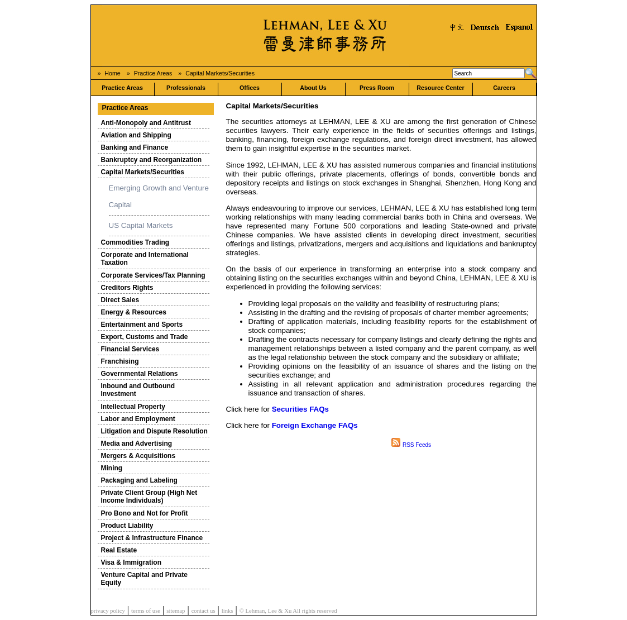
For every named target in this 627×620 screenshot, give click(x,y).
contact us (204, 611)
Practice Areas (153, 73)
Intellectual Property (133, 407)
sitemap (175, 611)
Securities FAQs (300, 409)
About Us (313, 87)
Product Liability (127, 526)
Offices (250, 87)
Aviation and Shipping (136, 135)
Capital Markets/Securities (220, 73)
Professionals (185, 87)
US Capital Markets (141, 225)
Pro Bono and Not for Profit (144, 513)
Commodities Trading (135, 242)
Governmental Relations (139, 374)
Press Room (377, 87)
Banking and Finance (135, 147)
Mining (112, 468)
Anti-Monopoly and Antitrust (146, 123)
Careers (504, 87)
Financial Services (130, 349)
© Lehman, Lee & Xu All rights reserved (288, 611)
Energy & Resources (133, 312)
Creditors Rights (127, 288)
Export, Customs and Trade (144, 337)
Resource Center (440, 87)
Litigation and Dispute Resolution (154, 431)
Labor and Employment (138, 419)
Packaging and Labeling (139, 480)
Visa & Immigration (131, 562)
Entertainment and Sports (142, 324)
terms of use (145, 611)
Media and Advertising (137, 443)
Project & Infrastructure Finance (152, 538)
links (227, 611)
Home (112, 73)
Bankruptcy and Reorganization (151, 160)
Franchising (120, 361)
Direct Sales (120, 300)
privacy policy (108, 611)
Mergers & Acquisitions (138, 456)
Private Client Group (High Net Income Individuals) (149, 496)
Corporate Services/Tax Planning (153, 275)
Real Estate (119, 550)
